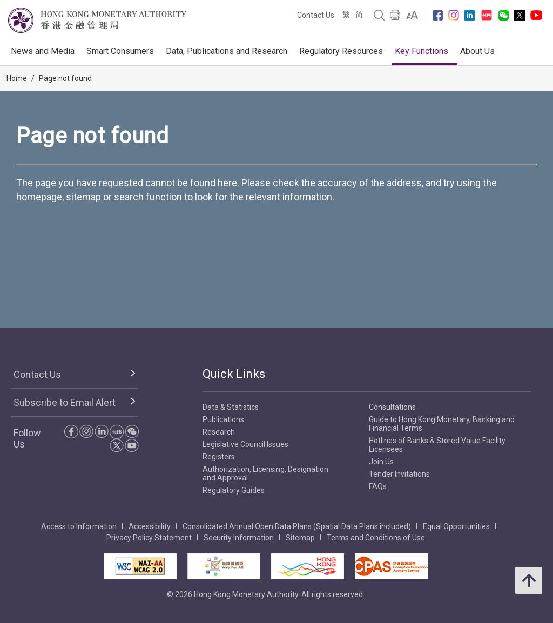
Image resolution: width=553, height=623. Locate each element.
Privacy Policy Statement (149, 537)
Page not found (65, 78)
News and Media (43, 51)
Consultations (392, 407)
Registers (219, 456)
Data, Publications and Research (226, 51)
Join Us (381, 461)
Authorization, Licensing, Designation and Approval (265, 473)
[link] (412, 15)
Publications (223, 419)
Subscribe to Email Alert (65, 402)
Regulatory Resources (341, 51)
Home (16, 78)
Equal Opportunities (456, 526)
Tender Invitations (399, 474)
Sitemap (300, 537)
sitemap (83, 196)
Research (219, 432)
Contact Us (315, 15)
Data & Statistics (231, 407)
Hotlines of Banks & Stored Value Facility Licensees (437, 444)
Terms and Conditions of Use (376, 537)
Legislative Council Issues (245, 444)
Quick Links (234, 374)
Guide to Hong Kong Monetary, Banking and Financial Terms (442, 423)
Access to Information (79, 526)
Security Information (239, 537)
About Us (477, 51)
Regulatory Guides (234, 490)
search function (148, 196)
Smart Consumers (120, 51)
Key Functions (421, 51)
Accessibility (150, 526)
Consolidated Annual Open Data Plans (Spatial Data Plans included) (297, 526)
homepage (39, 196)
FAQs (378, 486)
